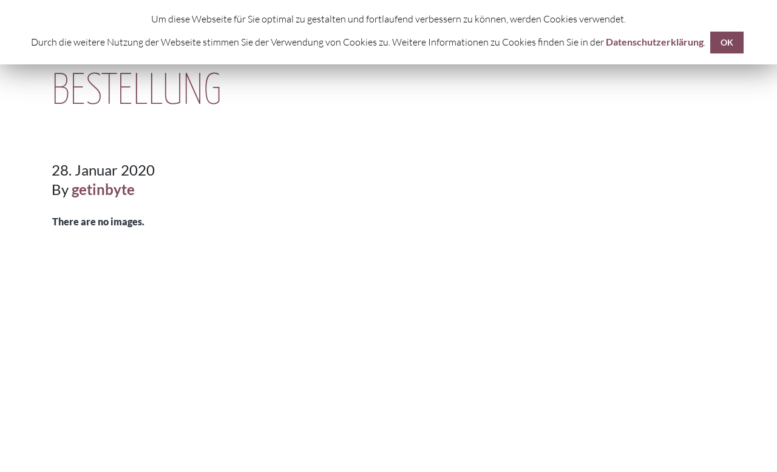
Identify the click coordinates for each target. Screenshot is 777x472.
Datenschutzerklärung (655, 41)
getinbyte (103, 189)
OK (727, 42)
